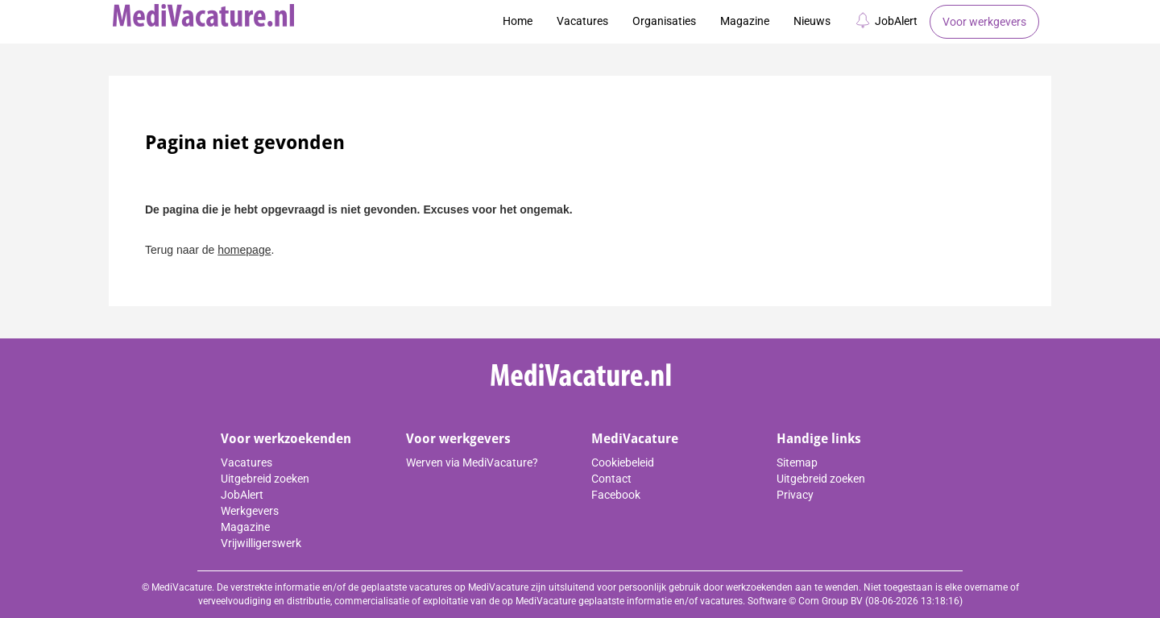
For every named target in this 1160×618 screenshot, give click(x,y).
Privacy (795, 494)
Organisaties (664, 21)
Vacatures (582, 21)
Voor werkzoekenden (286, 438)
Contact (611, 478)
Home (517, 21)
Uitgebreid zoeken (265, 478)
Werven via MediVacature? (472, 462)
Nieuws (812, 21)
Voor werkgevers (984, 21)
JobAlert (886, 20)
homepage (244, 249)
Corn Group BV (830, 601)
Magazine (744, 21)
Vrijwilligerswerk (261, 543)
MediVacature (634, 438)
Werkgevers (250, 510)
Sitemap (797, 462)
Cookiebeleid (622, 462)
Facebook (615, 494)
